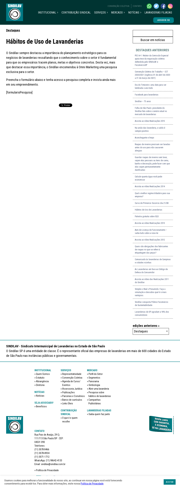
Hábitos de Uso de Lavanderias (148, 210)
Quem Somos (43, 374)
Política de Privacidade (47, 470)
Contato (137, 6)
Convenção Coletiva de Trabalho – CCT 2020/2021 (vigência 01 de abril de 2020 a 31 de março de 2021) (152, 75)
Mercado (117, 12)
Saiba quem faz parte (99, 414)
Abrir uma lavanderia (99, 388)
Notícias (133, 12)
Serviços (100, 12)
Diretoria (40, 385)
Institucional (47, 12)
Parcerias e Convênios (73, 396)
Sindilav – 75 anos (143, 101)
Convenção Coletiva (118, 6)
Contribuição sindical (76, 12)
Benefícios (41, 406)
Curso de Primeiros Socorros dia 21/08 (151, 203)
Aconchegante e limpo (144, 137)
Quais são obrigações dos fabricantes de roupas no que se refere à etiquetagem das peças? (151, 249)
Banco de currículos (72, 399)
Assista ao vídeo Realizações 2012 (150, 240)
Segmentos (94, 377)
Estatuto (40, 377)
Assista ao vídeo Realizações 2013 (150, 223)
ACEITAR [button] (169, 482)
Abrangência (42, 381)
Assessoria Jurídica (72, 388)
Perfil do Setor (96, 374)
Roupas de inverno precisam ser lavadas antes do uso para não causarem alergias (152, 147)
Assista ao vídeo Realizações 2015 (150, 121)
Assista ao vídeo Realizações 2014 (150, 186)
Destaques (13, 30)
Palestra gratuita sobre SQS (147, 216)
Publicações (68, 392)
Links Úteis (67, 403)
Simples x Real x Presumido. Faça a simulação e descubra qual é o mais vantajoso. (150, 292)
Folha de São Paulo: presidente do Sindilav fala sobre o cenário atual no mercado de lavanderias (151, 111)
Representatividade (71, 374)
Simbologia (94, 385)
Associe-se (163, 20)
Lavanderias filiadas (158, 12)
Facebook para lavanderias (146, 94)
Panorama (94, 381)
